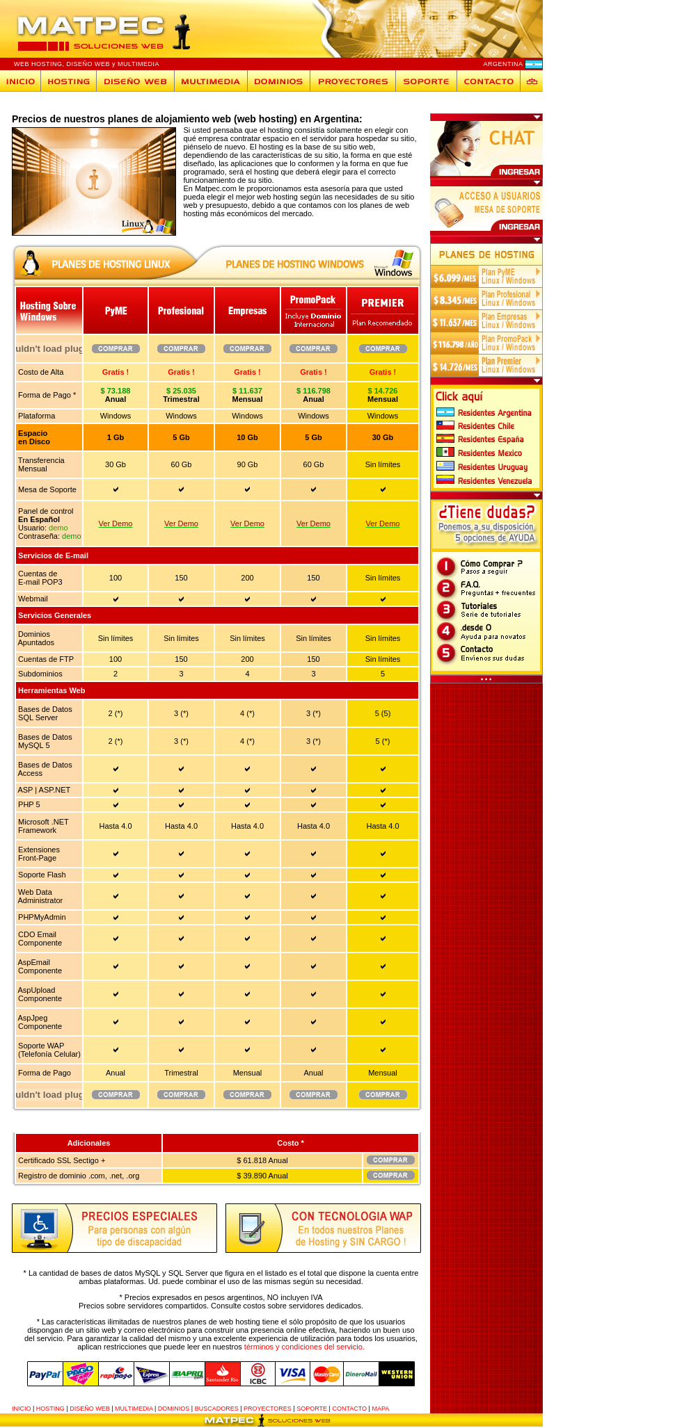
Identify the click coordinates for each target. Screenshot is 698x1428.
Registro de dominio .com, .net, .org (77, 1175)
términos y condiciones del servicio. (304, 1346)
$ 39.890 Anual (262, 1175)
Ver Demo (116, 523)
